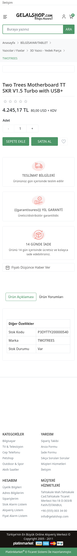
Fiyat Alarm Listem (14, 516)
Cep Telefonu (11, 452)
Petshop (8, 458)
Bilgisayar (9, 441)
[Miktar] (20, 128)
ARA (69, 29)
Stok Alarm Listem (14, 504)
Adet (6, 120)
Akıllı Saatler (10, 469)
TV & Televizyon (12, 447)
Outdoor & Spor (13, 464)
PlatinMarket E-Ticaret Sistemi (26, 552)
